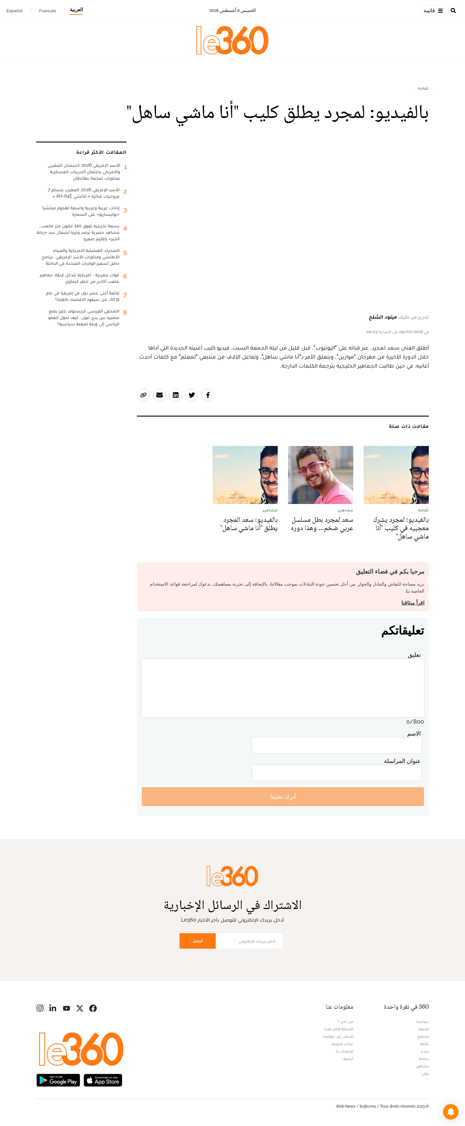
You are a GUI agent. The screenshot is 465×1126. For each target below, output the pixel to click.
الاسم (414, 733)
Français (47, 10)
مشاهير (423, 1066)
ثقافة (423, 88)
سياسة (423, 1021)
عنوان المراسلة (402, 760)
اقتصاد (423, 1029)
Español (14, 10)
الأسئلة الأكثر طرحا (338, 1029)
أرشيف (347, 1058)
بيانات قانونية (342, 1044)
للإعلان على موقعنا (338, 1036)
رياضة (424, 1058)
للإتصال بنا (344, 1051)
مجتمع (423, 1036)
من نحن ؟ (345, 1021)
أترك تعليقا (283, 796)
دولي (425, 1073)
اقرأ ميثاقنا (412, 603)
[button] (451, 1112)
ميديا (425, 1051)
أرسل (197, 940)
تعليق (414, 654)
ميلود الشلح (383, 317)
